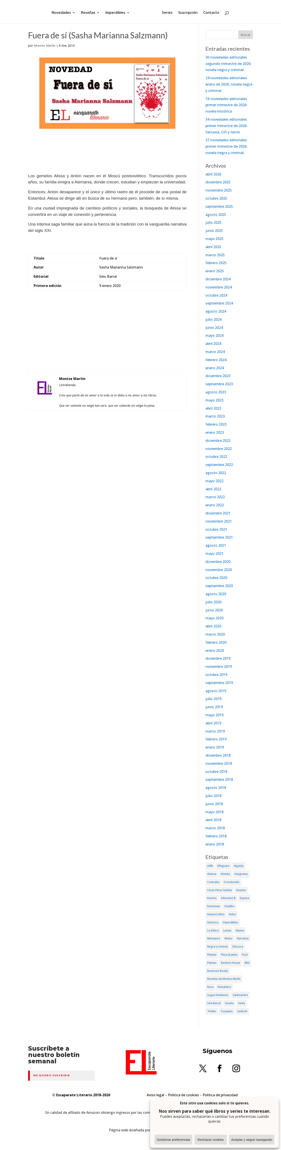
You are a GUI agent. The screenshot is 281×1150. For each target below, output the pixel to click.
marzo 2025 (215, 255)
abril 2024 (213, 343)
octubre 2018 (216, 771)
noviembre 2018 (218, 763)
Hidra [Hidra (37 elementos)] (232, 914)
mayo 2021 (214, 553)
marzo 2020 (215, 634)
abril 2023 (213, 408)
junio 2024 (214, 327)
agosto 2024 (215, 311)
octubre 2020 (216, 577)
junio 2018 (214, 803)
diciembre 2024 (218, 279)
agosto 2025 (215, 214)
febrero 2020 (216, 642)
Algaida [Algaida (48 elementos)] (238, 866)
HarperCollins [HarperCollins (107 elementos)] (216, 914)
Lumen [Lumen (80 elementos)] (227, 930)
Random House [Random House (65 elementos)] (230, 963)
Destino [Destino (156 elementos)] (241, 890)
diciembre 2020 (218, 561)
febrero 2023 (216, 424)
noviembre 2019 (218, 666)
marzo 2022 (215, 496)
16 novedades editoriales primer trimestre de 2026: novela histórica (226, 105)
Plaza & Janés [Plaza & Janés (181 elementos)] (229, 955)
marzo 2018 (215, 828)
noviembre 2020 (218, 569)
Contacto (210, 12)
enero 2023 (214, 432)
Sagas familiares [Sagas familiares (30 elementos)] (217, 995)
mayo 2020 (214, 618)
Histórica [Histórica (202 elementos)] (212, 922)
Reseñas (90, 12)
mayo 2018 (214, 812)
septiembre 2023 (219, 384)
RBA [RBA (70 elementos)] (247, 963)
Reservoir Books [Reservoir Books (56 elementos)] (217, 971)
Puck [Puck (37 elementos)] (245, 955)
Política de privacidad (220, 1095)
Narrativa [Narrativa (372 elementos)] (243, 938)
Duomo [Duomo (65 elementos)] (212, 898)
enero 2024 (214, 367)
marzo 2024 (215, 351)
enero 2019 (214, 747)
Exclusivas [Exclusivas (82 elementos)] (213, 906)
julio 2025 (213, 222)
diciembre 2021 (218, 513)
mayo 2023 (214, 400)
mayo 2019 (214, 715)
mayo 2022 (214, 480)
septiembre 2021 (219, 537)
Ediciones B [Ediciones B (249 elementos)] (228, 898)
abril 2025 (213, 246)
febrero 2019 (216, 739)
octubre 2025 (216, 198)
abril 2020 (213, 626)
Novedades (62, 12)
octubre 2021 (216, 529)
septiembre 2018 (219, 779)
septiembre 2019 (219, 682)
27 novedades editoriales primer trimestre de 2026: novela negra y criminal (226, 146)
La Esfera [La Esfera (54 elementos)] (213, 930)
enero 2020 (214, 650)
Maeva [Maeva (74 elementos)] (240, 930)
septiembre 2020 (219, 585)
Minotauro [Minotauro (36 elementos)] (213, 938)
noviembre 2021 (218, 521)
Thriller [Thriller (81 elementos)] (211, 1011)
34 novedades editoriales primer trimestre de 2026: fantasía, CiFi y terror (226, 125)
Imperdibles (117, 12)
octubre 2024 (216, 295)
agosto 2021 (215, 545)
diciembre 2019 (218, 658)
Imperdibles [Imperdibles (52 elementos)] (230, 922)
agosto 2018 (215, 787)
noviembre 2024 (218, 287)
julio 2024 (213, 319)
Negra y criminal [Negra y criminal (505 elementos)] (217, 946)
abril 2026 (213, 174)
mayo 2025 (214, 238)
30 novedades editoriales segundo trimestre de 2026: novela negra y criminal (228, 63)
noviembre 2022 (218, 448)
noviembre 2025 (218, 190)
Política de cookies (183, 1095)
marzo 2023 (215, 416)
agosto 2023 (215, 392)
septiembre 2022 (219, 464)
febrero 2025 (216, 262)
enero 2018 (214, 844)
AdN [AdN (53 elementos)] (210, 866)
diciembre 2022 (218, 440)
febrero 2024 (216, 359)
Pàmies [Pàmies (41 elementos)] (211, 963)
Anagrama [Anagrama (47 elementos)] (241, 874)
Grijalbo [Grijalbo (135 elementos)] (229, 906)
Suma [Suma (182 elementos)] (241, 1003)
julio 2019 (213, 698)
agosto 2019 (215, 690)
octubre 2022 (216, 456)
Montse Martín (44, 45)
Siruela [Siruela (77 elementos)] (229, 1003)
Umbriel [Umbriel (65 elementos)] (242, 1011)
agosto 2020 (215, 593)
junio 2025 (214, 230)
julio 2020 (213, 602)
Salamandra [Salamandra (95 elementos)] (240, 995)
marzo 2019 (215, 731)
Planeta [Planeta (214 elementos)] (211, 955)
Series (165, 12)
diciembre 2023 (218, 375)
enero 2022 (214, 505)
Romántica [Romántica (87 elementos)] (224, 987)
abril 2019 (213, 723)
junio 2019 (214, 706)
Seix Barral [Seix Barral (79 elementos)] (214, 1003)
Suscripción (186, 12)
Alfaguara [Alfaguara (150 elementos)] (223, 866)
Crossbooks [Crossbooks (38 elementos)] (232, 882)
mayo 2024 (214, 335)
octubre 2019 (216, 674)
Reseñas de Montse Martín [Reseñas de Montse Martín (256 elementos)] (224, 979)
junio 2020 (214, 610)
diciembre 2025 (218, 182)
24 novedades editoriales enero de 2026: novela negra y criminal (228, 84)
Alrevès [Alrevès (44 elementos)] (225, 874)
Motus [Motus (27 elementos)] (228, 938)
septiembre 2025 (219, 206)
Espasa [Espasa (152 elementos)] (244, 898)
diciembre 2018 (218, 755)
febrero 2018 (216, 836)
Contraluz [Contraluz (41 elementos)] (213, 882)
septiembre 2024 (219, 303)
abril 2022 (213, 489)
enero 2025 (214, 271)
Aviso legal (155, 1095)
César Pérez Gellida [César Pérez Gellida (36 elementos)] (219, 890)
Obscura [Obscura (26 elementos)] (237, 946)
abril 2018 (213, 819)
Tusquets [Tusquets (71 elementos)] (227, 1011)
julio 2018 (213, 795)
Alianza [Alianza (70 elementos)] (211, 874)
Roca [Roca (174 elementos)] (210, 987)
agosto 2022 (215, 472)
